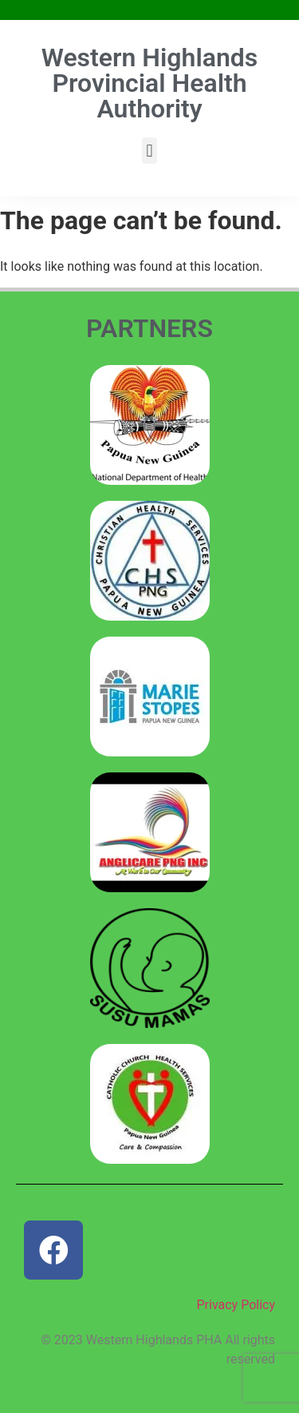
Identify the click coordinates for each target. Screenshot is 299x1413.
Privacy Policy (236, 1304)
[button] (149, 150)
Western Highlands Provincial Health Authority (149, 83)
